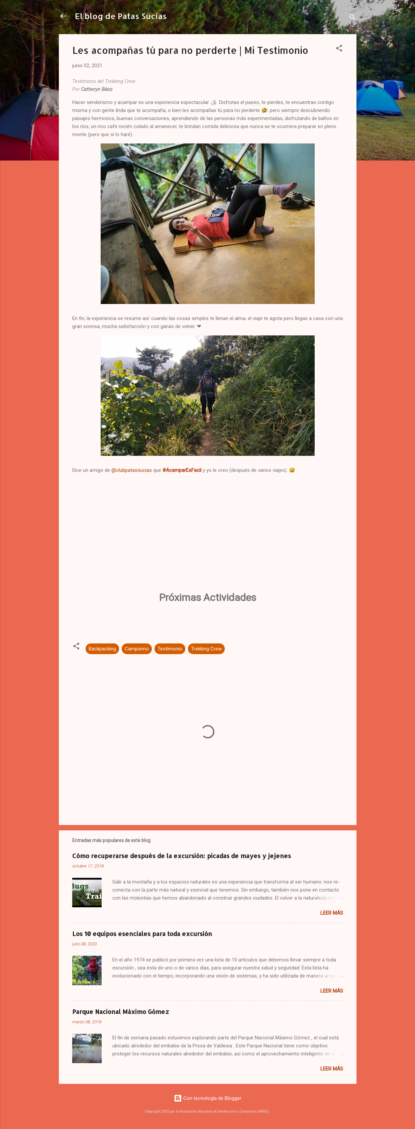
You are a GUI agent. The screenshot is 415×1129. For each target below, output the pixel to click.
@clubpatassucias (131, 470)
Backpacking (102, 649)
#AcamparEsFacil (182, 470)
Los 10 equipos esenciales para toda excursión (142, 933)
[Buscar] (352, 18)
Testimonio (170, 649)
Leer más (331, 913)
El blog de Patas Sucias (121, 16)
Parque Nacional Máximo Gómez (120, 1011)
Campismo (137, 649)
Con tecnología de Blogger (207, 1098)
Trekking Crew (206, 649)
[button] (339, 49)
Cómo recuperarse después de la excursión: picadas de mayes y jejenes (181, 855)
